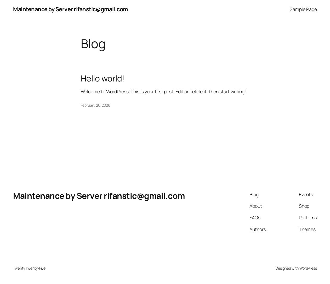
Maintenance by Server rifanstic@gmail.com (70, 9)
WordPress (308, 268)
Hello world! (103, 78)
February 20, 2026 (95, 105)
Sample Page (303, 9)
